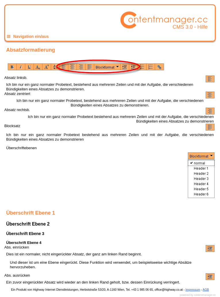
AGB (206, 289)
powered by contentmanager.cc (198, 295)
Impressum (192, 289)
